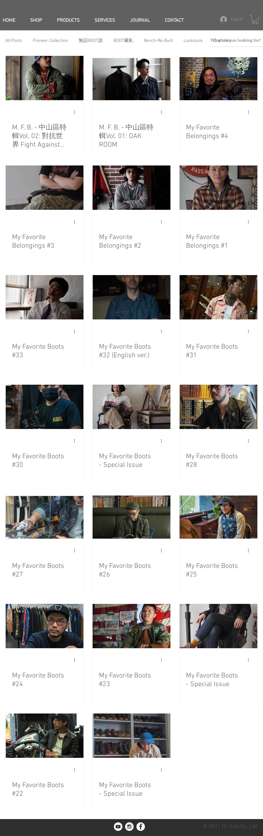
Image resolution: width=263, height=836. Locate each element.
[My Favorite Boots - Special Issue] (131, 407)
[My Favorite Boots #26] (131, 516)
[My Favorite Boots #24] (44, 626)
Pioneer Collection (50, 41)
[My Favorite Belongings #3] (44, 187)
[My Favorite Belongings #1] (218, 187)
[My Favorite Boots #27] (44, 516)
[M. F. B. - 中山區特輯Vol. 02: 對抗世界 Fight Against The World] (44, 78)
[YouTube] (118, 826)
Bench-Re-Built (158, 41)
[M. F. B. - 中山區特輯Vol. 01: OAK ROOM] (131, 78)
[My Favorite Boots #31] (218, 297)
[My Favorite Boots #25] (218, 516)
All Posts (13, 41)
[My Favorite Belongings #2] (131, 187)
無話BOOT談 (91, 41)
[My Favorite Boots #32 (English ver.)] (131, 297)
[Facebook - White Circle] (140, 826)
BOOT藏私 (123, 41)
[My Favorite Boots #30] (44, 407)
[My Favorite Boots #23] (131, 626)
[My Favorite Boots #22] (44, 736)
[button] (255, 19)
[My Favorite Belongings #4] (218, 78)
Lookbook (193, 41)
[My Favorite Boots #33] (44, 297)
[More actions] (76, 112)
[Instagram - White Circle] (129, 826)
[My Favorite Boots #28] (218, 407)
